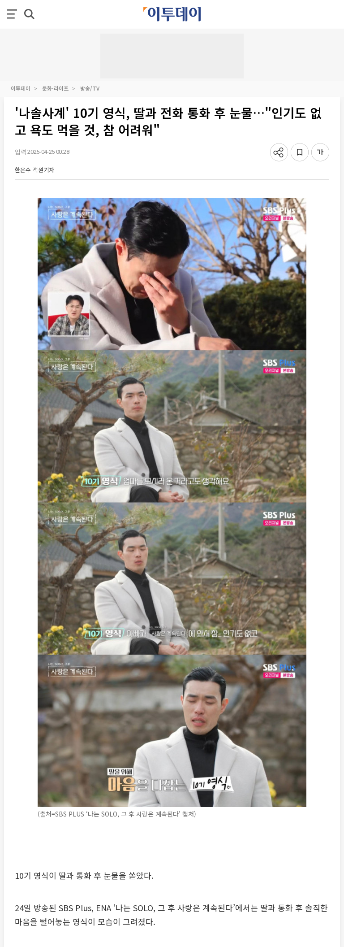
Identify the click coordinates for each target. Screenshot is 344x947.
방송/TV (89, 88)
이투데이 (20, 88)
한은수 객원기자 (34, 169)
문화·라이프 (55, 88)
